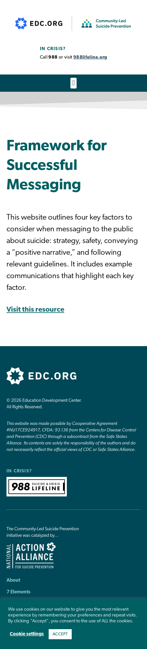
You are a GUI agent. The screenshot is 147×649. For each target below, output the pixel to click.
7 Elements (18, 592)
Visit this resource (35, 310)
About (13, 580)
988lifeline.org (90, 57)
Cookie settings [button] (27, 634)
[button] (73, 83)
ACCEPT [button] (60, 634)
